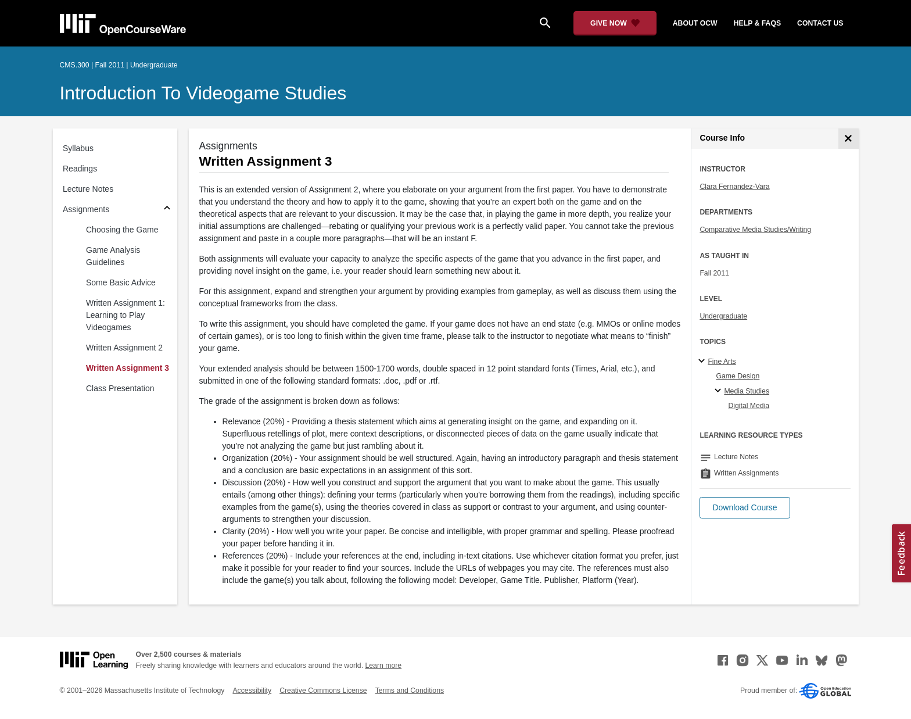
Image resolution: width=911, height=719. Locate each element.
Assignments (86, 209)
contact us (820, 23)
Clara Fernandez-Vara (734, 187)
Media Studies (746, 391)
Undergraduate (723, 316)
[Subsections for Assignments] (167, 209)
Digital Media (748, 406)
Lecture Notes (88, 189)
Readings (80, 168)
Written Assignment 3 (127, 368)
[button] (745, 507)
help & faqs (757, 23)
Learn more (383, 665)
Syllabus (78, 148)
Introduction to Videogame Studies (203, 93)
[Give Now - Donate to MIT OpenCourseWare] (615, 23)
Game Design (737, 376)
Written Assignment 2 (124, 347)
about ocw (695, 23)
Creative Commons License (323, 690)
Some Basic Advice (121, 282)
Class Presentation (120, 388)
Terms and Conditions (409, 690)
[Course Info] (848, 138)
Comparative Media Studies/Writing (755, 230)
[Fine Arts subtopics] (703, 361)
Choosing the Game (122, 229)
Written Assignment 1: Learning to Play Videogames (125, 315)
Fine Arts (722, 361)
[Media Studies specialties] (719, 391)
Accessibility (251, 690)
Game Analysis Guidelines (113, 256)
